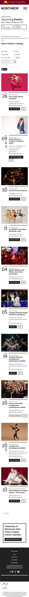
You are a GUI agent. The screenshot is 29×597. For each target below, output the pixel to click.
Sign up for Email (14, 567)
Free (19, 58)
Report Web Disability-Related (14, 596)
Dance (5, 69)
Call (6, 26)
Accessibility (4, 58)
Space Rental (14, 562)
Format (16, 54)
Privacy (22, 594)
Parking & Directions (18, 26)
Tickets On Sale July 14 (15, 415)
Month (3, 51)
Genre (14, 51)
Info (23, 109)
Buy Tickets (14, 551)
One (3, 584)
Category (3, 54)
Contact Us (14, 557)
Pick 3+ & (14, 109)
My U (3, 588)
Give (14, 554)
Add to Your (16, 157)
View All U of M (13, 539)
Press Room (14, 560)
